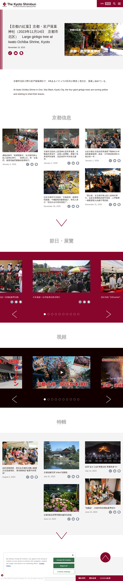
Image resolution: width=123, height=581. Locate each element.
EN (102, 4)
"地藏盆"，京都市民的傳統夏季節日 (100, 508)
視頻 (61, 337)
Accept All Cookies (64, 560)
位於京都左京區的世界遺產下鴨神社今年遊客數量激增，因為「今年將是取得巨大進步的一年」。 (102, 154)
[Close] (73, 555)
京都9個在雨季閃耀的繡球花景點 (58, 515)
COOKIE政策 (105, 578)
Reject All (63, 566)
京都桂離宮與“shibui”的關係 (55, 472)
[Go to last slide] (14, 314)
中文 (108, 4)
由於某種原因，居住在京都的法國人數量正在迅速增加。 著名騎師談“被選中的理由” (19, 470)
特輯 (61, 422)
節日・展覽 (61, 241)
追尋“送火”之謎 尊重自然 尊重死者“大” (101, 467)
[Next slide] (108, 314)
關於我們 (82, 578)
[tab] (45, 314)
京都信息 (61, 117)
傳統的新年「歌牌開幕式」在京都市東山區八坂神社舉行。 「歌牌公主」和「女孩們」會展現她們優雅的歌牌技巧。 (19, 157)
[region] (39, 565)
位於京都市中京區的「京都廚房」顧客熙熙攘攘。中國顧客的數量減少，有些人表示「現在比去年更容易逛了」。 (61, 199)
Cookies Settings (63, 572)
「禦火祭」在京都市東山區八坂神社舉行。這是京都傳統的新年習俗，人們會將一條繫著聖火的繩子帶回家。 (102, 198)
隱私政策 (92, 578)
